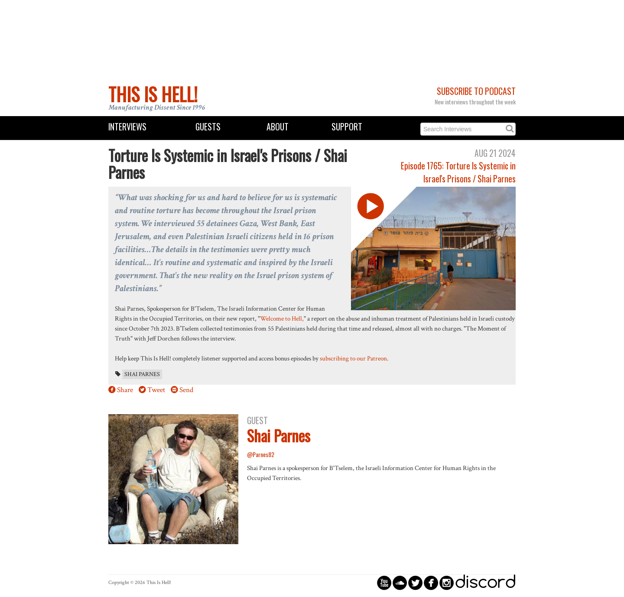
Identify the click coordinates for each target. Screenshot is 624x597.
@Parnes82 (260, 454)
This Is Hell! (153, 94)
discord (485, 582)
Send (186, 390)
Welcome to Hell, (282, 318)
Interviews (127, 126)
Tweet (156, 390)
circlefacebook (431, 582)
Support (347, 126)
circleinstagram (446, 582)
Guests (208, 126)
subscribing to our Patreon (353, 358)
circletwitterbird (415, 582)
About (277, 126)
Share (125, 390)
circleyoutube (384, 582)
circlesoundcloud (400, 582)
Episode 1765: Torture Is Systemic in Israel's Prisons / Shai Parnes (458, 172)
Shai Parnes (142, 374)
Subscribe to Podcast (476, 91)
